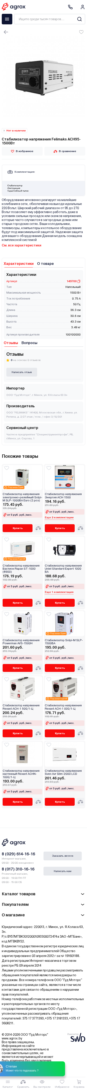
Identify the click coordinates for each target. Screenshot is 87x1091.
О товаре (45, 264)
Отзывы (11, 343)
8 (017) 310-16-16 (18, 869)
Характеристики (19, 264)
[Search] (79, 19)
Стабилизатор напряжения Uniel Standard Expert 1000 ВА (63, 569)
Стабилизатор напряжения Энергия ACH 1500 (63, 496)
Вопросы (29, 343)
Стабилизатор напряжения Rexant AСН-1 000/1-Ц (63, 707)
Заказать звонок (62, 855)
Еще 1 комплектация (59, 592)
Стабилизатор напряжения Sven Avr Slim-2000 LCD (63, 772)
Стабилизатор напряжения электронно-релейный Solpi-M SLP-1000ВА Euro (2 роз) (22, 497)
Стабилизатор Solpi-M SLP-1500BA (64, 642)
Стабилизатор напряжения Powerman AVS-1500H (21, 642)
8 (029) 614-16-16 (18, 854)
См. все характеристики (21, 245)
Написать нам (62, 871)
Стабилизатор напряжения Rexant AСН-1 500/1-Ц (21, 707)
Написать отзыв (22, 372)
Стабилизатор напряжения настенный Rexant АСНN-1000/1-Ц (21, 774)
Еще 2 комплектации (59, 517)
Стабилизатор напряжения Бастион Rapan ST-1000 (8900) (21, 569)
